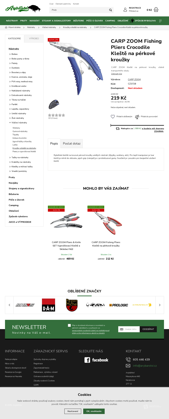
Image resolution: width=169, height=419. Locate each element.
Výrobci (34, 38)
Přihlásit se (133, 11)
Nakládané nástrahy (21, 90)
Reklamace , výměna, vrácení (45, 372)
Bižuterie (78, 20)
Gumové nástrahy (20, 131)
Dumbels (16, 68)
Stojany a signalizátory (56, 20)
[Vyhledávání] (81, 10)
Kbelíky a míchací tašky (22, 166)
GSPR (36, 385)
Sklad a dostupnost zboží (15, 368)
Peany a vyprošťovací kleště (24, 151)
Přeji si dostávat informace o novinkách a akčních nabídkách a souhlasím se (90, 329)
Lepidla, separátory (20, 109)
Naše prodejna (11, 359)
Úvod (51, 4)
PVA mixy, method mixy (22, 81)
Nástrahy (12, 20)
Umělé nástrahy (19, 113)
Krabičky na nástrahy (21, 162)
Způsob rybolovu (143, 20)
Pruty (23, 20)
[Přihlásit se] (125, 10)
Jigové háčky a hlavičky (22, 141)
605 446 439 (141, 359)
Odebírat (148, 329)
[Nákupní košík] (156, 9)
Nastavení (72, 411)
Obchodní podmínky (63, 4)
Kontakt (76, 4)
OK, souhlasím (94, 411)
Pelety (14, 63)
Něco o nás (9, 363)
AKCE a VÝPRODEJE (20, 222)
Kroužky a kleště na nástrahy (24, 148)
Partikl (14, 104)
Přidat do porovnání (146, 116)
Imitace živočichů (19, 138)
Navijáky (35, 20)
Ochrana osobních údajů (44, 376)
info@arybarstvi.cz (145, 365)
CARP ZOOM (134, 79)
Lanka (15, 145)
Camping (110, 20)
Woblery (16, 128)
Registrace (38, 363)
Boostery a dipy (19, 72)
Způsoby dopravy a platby (45, 359)
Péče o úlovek (94, 20)
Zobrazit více (116, 74)
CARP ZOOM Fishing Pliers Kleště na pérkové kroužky (106, 244)
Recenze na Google (13, 372)
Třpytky (16, 134)
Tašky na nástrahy (20, 157)
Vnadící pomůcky (19, 171)
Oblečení (123, 20)
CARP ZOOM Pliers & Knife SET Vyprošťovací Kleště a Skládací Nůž (66, 246)
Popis (54, 143)
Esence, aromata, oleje (22, 77)
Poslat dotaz (71, 143)
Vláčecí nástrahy (19, 122)
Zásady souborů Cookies (44, 380)
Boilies (15, 54)
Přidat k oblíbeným (121, 116)
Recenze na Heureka (13, 376)
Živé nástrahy (18, 118)
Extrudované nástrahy (22, 95)
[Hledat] (111, 10)
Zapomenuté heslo (41, 368)
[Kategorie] (160, 21)
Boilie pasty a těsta (20, 58)
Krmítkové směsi (19, 86)
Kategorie (14, 38)
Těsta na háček (19, 99)
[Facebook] (97, 359)
